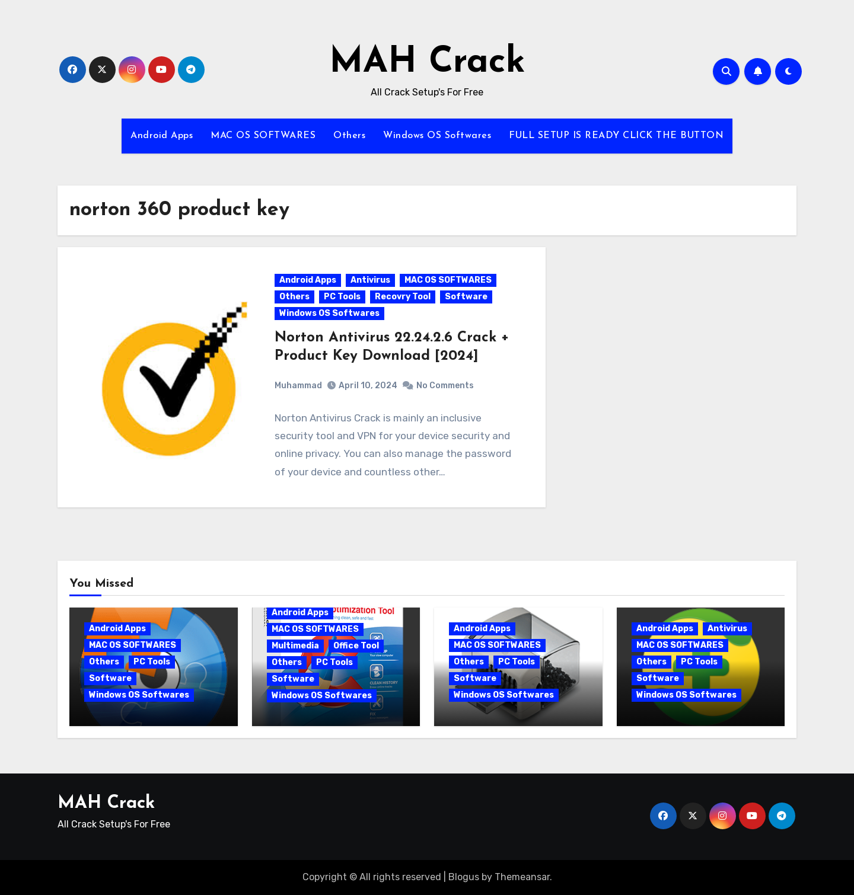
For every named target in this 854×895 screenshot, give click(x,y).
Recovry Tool (403, 297)
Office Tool (356, 646)
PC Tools (342, 297)
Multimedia (295, 646)
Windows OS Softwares (437, 135)
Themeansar (522, 877)
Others (349, 135)
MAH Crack (427, 63)
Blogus (463, 877)
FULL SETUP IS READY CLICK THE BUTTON (616, 135)
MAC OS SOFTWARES (263, 135)
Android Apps (161, 135)
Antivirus (370, 280)
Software (466, 297)
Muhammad (298, 386)
